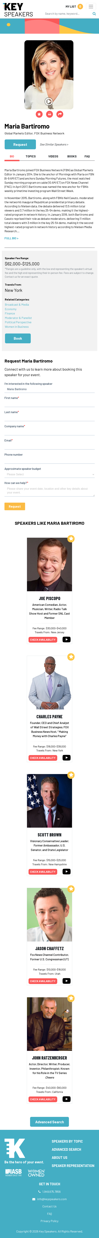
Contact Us (49, 1206)
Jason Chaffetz (49, 948)
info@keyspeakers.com (52, 1199)
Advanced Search (49, 1122)
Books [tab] (72, 156)
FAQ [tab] (87, 156)
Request (20, 144)
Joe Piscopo (49, 598)
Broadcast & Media (17, 304)
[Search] (67, 13)
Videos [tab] (53, 156)
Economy (10, 309)
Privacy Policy (49, 1221)
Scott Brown (49, 834)
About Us (59, 1157)
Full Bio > (11, 238)
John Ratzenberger (49, 1057)
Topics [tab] (31, 156)
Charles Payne (49, 716)
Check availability (43, 639)
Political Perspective (18, 322)
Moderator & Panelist (18, 317)
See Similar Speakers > (54, 144)
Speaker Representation (73, 1166)
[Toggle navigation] (91, 6)
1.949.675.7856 (51, 1191)
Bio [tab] (12, 156)
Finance (10, 313)
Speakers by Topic (67, 1141)
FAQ (49, 1213)
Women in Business (17, 326)
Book (18, 338)
